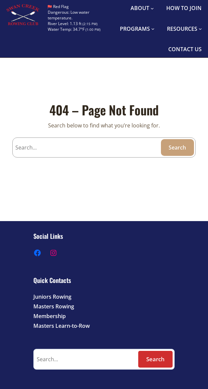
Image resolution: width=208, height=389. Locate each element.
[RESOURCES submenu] (200, 28)
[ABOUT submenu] (152, 8)
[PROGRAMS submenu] (153, 28)
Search (177, 147)
